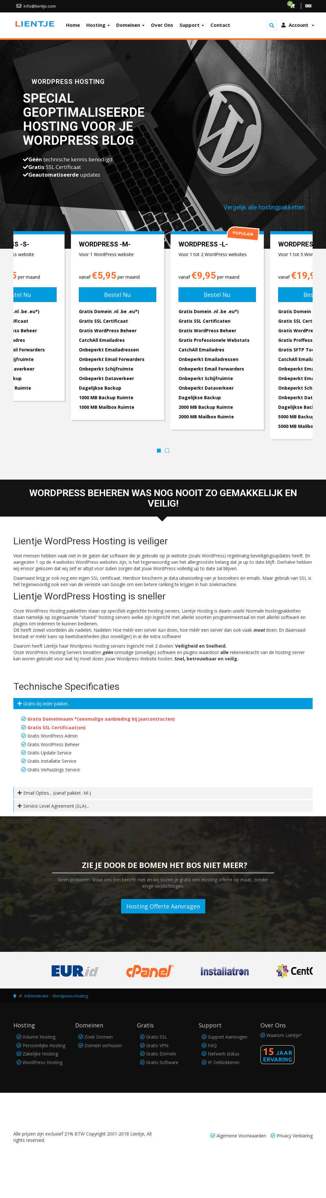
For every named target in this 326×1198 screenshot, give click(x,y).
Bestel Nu (63, 294)
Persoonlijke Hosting (44, 1045)
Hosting (98, 25)
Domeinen (130, 25)
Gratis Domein (161, 1054)
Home (73, 25)
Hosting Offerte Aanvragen (163, 906)
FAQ (212, 1045)
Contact (220, 25)
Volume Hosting (39, 1037)
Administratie (36, 996)
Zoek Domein (98, 1037)
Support (192, 25)
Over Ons (162, 25)
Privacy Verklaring (295, 1136)
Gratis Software (162, 1062)
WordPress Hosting (42, 1062)
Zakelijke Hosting (40, 1054)
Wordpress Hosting (70, 996)
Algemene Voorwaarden (241, 1136)
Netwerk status (223, 1054)
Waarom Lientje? (283, 1035)
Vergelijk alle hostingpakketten (264, 207)
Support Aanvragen (227, 1037)
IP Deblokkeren (223, 1062)
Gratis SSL (156, 1037)
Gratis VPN (157, 1045)
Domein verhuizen (103, 1045)
